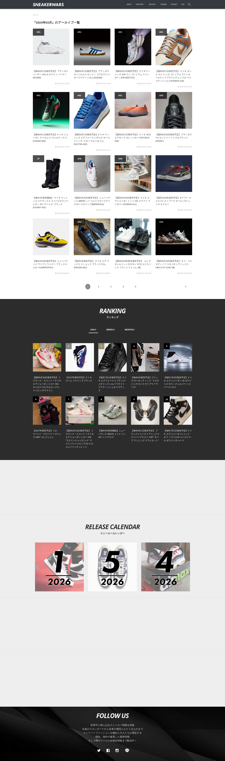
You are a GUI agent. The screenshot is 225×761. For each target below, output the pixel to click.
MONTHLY (130, 329)
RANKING (112, 310)
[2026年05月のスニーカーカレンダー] (112, 517)
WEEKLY (110, 329)
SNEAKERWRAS (169, 721)
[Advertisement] (112, 438)
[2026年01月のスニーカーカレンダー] (59, 517)
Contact (60, 721)
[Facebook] (108, 701)
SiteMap (38, 721)
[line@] (126, 701)
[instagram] (117, 701)
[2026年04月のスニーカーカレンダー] (165, 517)
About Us (48, 721)
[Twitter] (99, 701)
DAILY (93, 329)
